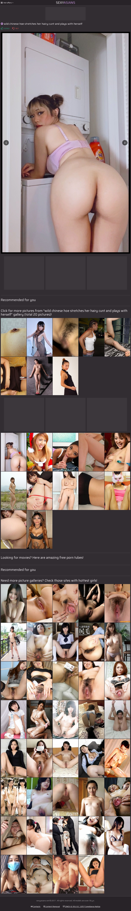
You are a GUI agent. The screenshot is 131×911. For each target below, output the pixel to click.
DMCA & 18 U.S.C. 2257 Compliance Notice (81, 906)
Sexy (65, 2)
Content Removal (51, 906)
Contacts (35, 906)
